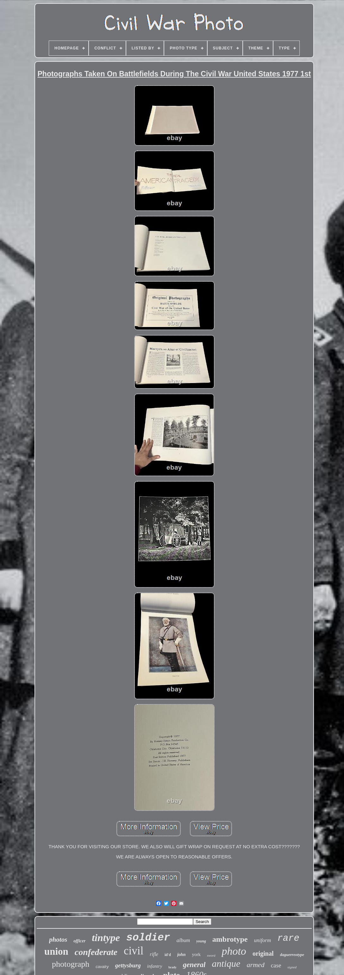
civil (133, 951)
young (201, 941)
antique (226, 963)
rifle (154, 954)
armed (255, 965)
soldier (148, 938)
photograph (70, 964)
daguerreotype (292, 954)
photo (234, 951)
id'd (168, 955)
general (194, 965)
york (196, 954)
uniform (262, 940)
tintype (106, 937)
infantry (154, 966)
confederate (96, 952)
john (181, 954)
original (263, 953)
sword (211, 955)
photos (58, 939)
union (56, 951)
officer (79, 941)
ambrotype (230, 939)
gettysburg (128, 965)
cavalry (102, 966)
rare (288, 938)
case (276, 965)
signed (292, 967)
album (183, 940)
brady (172, 967)
